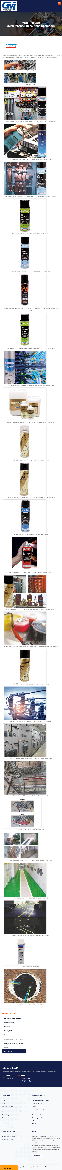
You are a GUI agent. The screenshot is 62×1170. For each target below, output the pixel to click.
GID (34, 1167)
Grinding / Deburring (9, 1031)
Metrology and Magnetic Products (13, 1043)
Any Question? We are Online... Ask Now (8, 1168)
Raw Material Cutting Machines (12, 1018)
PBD (46, 1167)
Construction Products (8, 1109)
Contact (4, 1118)
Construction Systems (8, 1139)
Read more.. (37, 1155)
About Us (4, 1103)
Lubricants (7, 1035)
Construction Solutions (8, 1136)
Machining (7, 1026)
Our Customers (6, 1112)
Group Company (6, 1115)
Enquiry (4, 1121)
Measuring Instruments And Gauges (14, 1039)
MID (23, 1167)
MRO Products (8, 1051)
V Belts (6, 1047)
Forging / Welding (9, 1022)
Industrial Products (7, 1106)
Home (3, 1100)
